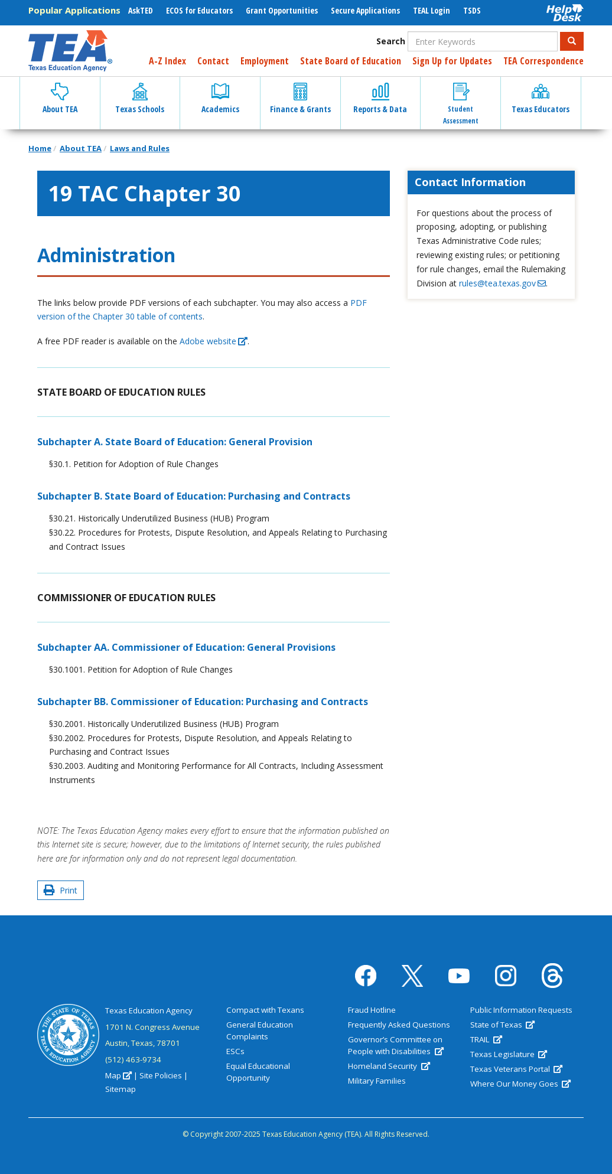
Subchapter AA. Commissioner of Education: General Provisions (186, 647)
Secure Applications (365, 10)
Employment (264, 61)
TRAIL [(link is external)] (486, 1039)
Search (390, 41)
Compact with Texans (265, 1010)
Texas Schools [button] (139, 99)
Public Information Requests (521, 1010)
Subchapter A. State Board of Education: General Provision (174, 441)
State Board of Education (350, 61)
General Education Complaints (259, 1030)
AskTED (140, 10)
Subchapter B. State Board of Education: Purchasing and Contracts (193, 496)
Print (60, 890)
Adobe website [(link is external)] (214, 341)
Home (39, 148)
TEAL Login (431, 10)
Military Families (377, 1080)
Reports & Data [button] (380, 99)
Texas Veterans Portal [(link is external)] (516, 1069)
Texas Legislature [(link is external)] (508, 1054)
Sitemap (120, 1089)
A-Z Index (167, 61)
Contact (213, 61)
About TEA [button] (60, 99)
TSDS (472, 10)
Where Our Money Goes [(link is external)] (520, 1083)
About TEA (81, 148)
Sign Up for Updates (452, 61)
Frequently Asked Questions (399, 1024)
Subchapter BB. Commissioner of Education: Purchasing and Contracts (202, 701)
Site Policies (160, 1075)
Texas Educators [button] (540, 99)
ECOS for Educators (199, 10)
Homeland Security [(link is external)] (388, 1066)
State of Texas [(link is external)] (502, 1024)
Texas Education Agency (149, 1010)
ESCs (235, 1051)
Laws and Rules (140, 148)
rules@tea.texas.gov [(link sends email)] (502, 283)
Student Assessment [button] (460, 104)
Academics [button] (220, 99)
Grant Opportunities (282, 10)
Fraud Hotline (372, 1010)
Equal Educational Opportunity (258, 1072)
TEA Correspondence (543, 61)
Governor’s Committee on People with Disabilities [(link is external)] (395, 1045)
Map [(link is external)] (118, 1075)
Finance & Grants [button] (300, 99)
